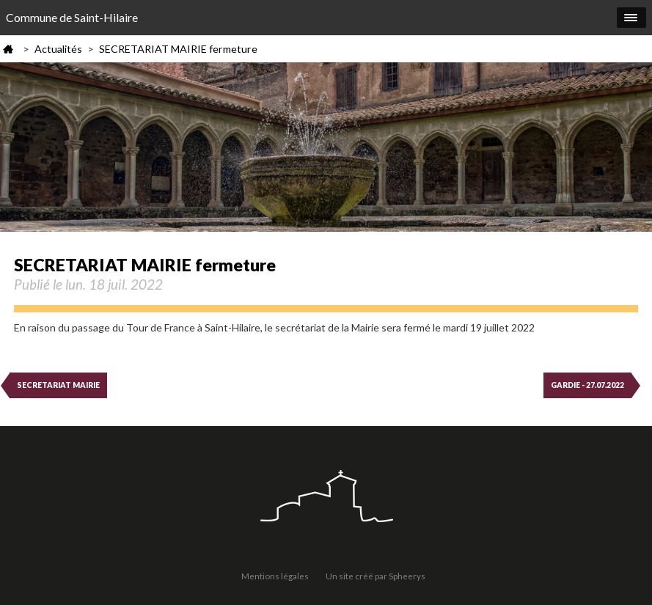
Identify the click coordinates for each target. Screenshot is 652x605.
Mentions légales (275, 576)
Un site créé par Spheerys (375, 576)
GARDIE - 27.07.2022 (587, 385)
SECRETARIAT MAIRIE (58, 385)
